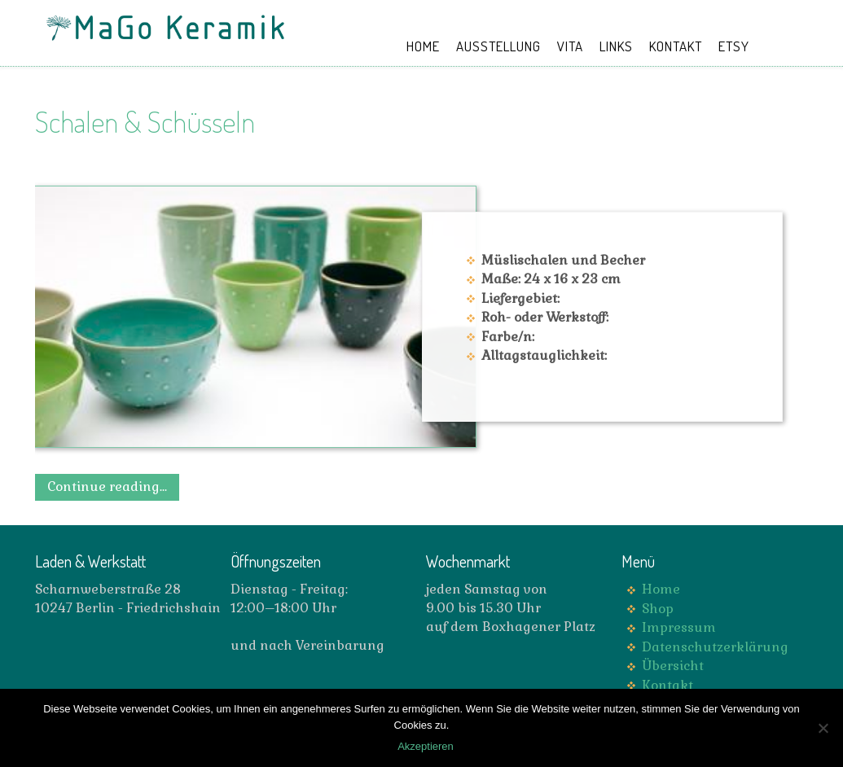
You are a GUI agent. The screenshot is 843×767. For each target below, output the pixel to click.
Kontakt (667, 685)
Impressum (679, 627)
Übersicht (673, 665)
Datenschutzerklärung (715, 646)
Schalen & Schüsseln (145, 121)
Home (661, 589)
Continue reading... (107, 486)
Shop (658, 608)
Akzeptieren (425, 746)
